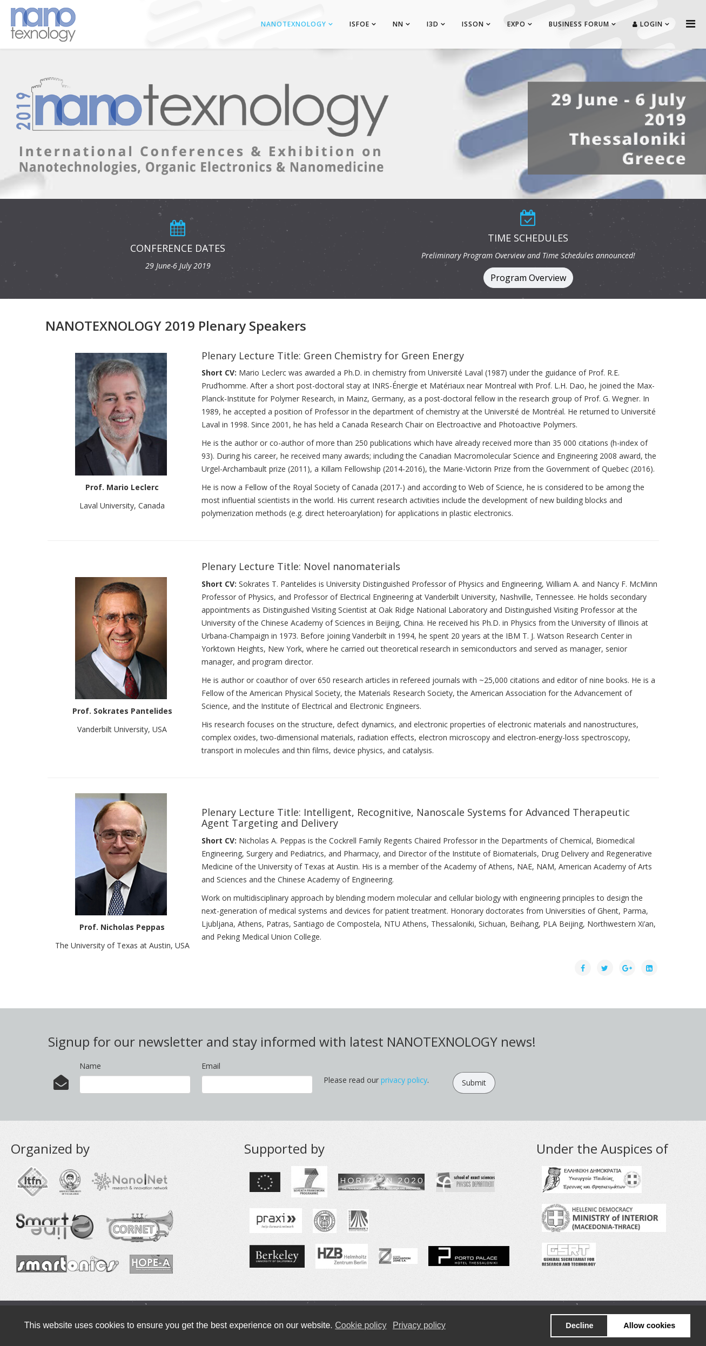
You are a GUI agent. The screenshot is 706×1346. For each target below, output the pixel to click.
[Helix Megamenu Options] (690, 23)
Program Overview (528, 278)
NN (398, 24)
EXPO (516, 24)
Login (648, 24)
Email (210, 1066)
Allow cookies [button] (649, 1325)
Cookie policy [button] (360, 1325)
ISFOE (359, 24)
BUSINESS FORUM (579, 24)
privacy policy (404, 1080)
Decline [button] (579, 1325)
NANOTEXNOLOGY (293, 24)
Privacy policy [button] (419, 1325)
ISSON (473, 24)
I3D (433, 24)
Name (90, 1066)
